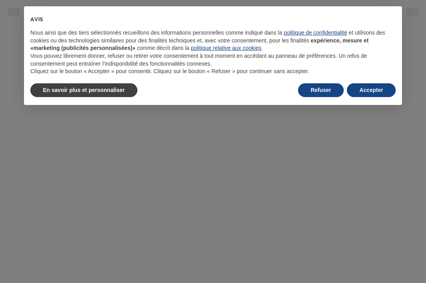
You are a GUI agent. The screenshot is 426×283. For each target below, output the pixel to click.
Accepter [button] (371, 90)
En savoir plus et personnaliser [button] (84, 90)
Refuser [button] (321, 90)
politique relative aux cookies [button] (226, 48)
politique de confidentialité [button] (315, 32)
